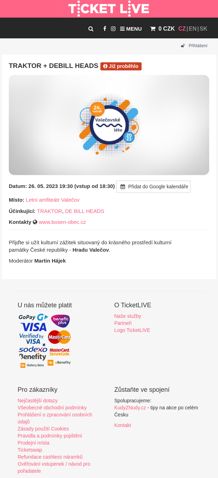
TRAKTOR (49, 211)
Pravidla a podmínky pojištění (50, 436)
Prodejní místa (33, 443)
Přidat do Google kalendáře (153, 186)
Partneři (123, 323)
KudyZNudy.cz (130, 407)
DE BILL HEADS (84, 211)
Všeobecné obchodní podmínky (52, 407)
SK (203, 29)
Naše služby (127, 316)
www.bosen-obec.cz (62, 222)
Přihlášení (194, 45)
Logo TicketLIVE (132, 330)
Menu (131, 29)
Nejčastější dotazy (38, 400)
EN (193, 29)
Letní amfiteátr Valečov (52, 200)
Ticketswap (30, 450)
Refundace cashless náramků (50, 457)
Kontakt (122, 425)
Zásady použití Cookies (43, 429)
